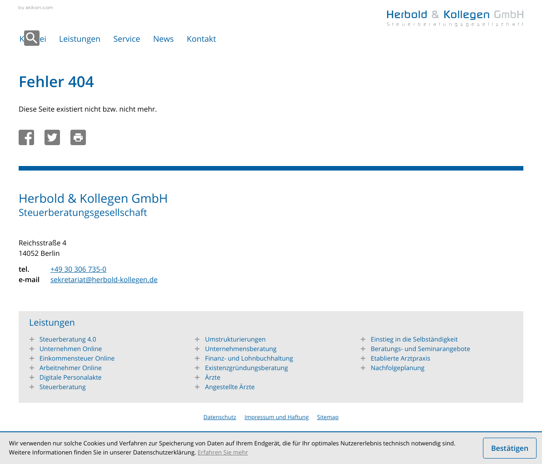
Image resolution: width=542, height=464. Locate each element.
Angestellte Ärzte (229, 387)
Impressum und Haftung (276, 417)
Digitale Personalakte (71, 377)
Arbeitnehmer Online (71, 368)
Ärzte (212, 377)
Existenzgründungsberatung (246, 368)
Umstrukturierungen (235, 339)
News (163, 39)
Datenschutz (220, 417)
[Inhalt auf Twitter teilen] (55, 137)
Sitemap (327, 417)
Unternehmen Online (71, 349)
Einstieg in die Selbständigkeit (414, 339)
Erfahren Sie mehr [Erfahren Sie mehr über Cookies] (223, 452)
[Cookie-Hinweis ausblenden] (510, 448)
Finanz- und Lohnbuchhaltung (249, 358)
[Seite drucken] (80, 137)
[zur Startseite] (455, 18)
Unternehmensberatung (240, 349)
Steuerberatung (63, 387)
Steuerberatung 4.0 (68, 339)
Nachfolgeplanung (398, 368)
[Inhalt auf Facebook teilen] (29, 137)
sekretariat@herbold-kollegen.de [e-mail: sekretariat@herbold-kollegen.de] (104, 279)
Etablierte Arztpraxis (400, 358)
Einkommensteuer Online (77, 358)
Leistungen (79, 39)
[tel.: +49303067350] (78, 269)
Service (127, 39)
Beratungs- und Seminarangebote (420, 349)
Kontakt (201, 39)
